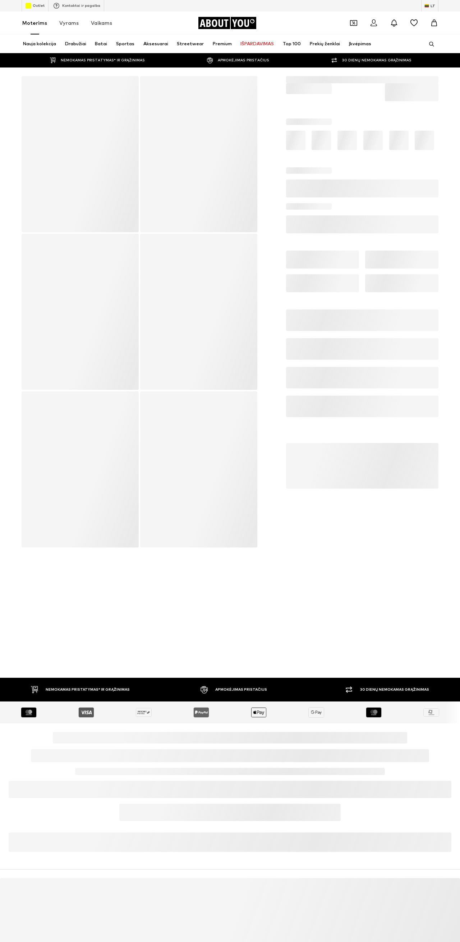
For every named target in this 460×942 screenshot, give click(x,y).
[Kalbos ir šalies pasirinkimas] (430, 5)
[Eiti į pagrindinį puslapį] (227, 23)
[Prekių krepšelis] (434, 23)
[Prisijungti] (373, 23)
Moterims (34, 23)
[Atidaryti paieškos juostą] (429, 44)
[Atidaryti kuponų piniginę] (353, 23)
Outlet (35, 6)
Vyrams (69, 23)
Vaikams (101, 23)
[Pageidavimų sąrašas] (414, 23)
